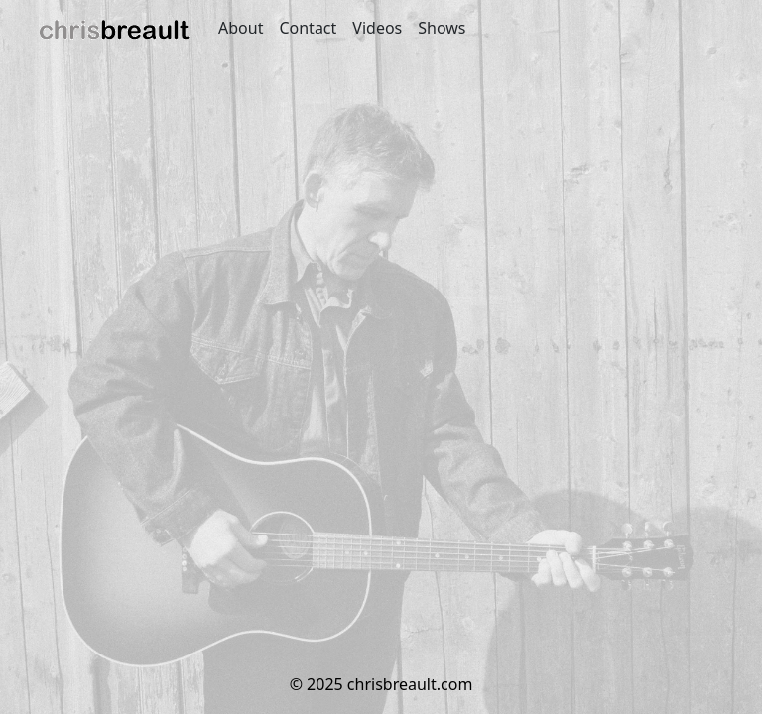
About (240, 28)
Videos (377, 28)
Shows (441, 28)
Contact (307, 28)
